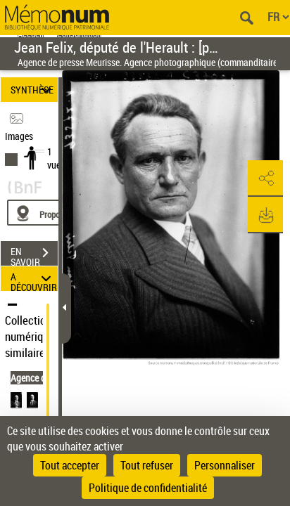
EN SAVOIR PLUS (34, 254)
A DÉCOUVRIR (34, 278)
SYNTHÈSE (33, 89)
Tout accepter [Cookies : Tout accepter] (69, 465)
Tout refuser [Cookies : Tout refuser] (146, 465)
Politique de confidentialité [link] (148, 487)
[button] (265, 178)
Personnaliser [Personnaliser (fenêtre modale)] (224, 465)
